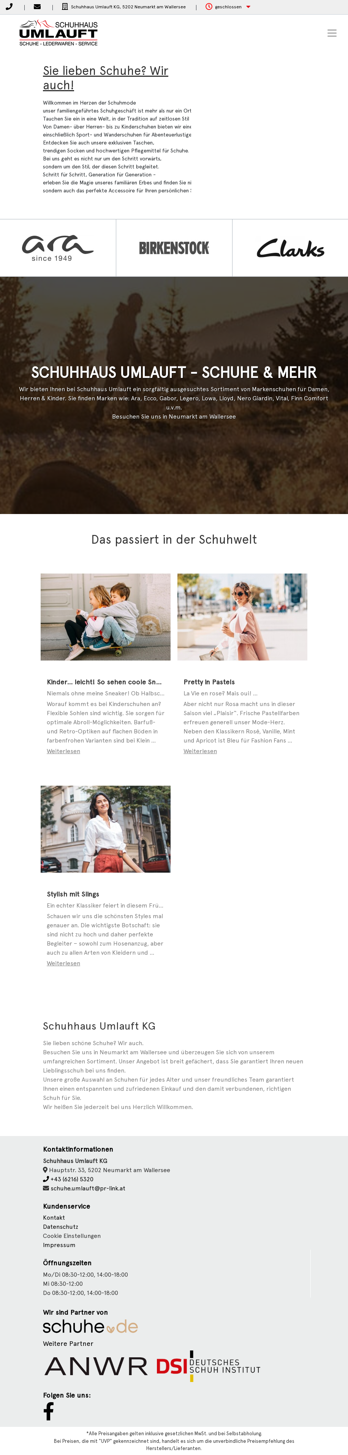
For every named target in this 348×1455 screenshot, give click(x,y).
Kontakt (54, 1217)
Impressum (59, 1245)
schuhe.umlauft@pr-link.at (88, 1188)
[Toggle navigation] (332, 33)
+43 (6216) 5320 (68, 1179)
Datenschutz (60, 1226)
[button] (228, 7)
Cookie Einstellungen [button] (72, 1235)
